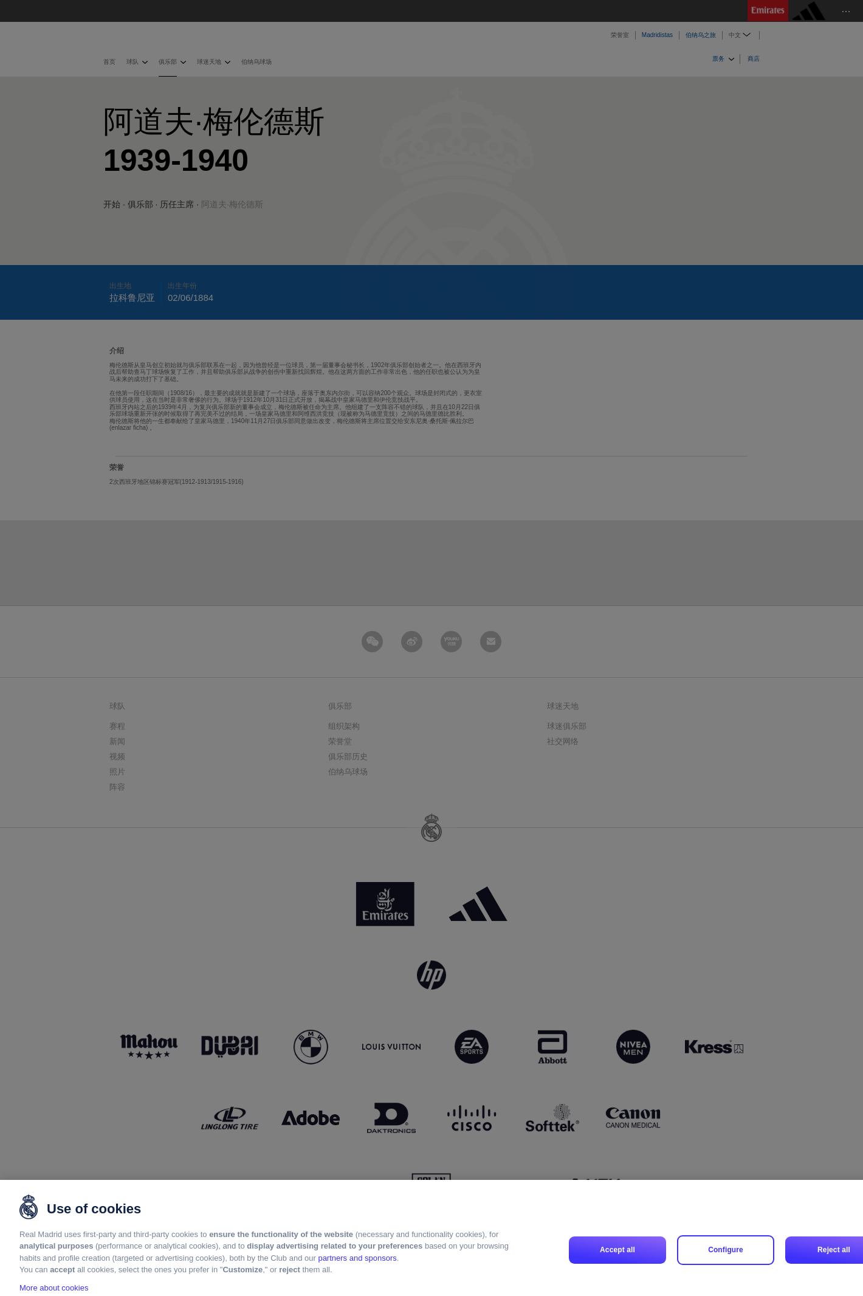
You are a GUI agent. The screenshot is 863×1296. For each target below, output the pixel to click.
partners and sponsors (357, 1271)
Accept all (617, 1263)
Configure (725, 1263)
